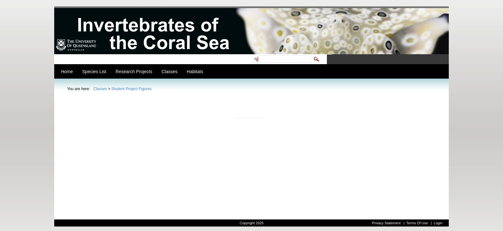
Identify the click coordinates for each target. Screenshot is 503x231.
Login (438, 223)
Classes (100, 89)
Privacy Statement (386, 223)
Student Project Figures (131, 89)
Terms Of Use (417, 223)
